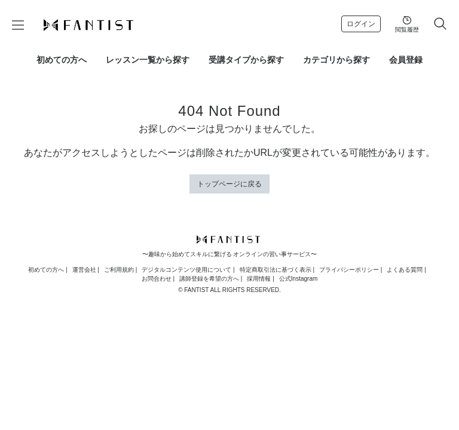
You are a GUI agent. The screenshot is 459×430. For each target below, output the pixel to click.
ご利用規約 (119, 269)
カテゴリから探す (336, 59)
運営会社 (84, 269)
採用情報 (259, 278)
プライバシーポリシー (349, 269)
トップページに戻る (229, 184)
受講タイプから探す (246, 59)
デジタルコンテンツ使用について (186, 269)
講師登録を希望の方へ (209, 278)
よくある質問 (405, 269)
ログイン (361, 24)
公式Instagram (298, 278)
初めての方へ (61, 59)
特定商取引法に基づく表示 (275, 269)
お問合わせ (157, 278)
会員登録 (406, 59)
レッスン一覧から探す (147, 59)
